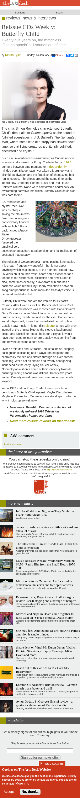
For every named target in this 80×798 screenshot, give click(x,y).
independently (57, 166)
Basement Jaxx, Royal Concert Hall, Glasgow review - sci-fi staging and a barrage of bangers (46, 599)
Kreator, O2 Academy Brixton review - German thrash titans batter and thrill (46, 686)
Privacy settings (52, 763)
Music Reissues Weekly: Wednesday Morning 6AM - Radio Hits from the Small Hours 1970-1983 (46, 564)
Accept (9, 791)
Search (60, 12)
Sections (20, 12)
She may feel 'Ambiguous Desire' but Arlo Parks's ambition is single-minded (48, 632)
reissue (49, 325)
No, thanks (30, 791)
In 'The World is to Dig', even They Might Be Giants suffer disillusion (45, 513)
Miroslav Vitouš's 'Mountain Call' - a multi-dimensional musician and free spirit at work (44, 583)
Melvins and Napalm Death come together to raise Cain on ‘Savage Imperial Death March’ (45, 615)
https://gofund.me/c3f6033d (59, 470)
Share (57, 55)
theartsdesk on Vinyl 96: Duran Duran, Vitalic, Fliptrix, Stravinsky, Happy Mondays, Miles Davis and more (46, 651)
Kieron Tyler (13, 55)
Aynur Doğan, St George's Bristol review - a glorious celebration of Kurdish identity (44, 703)
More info (22, 783)
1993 (67, 162)
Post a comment (13, 444)
